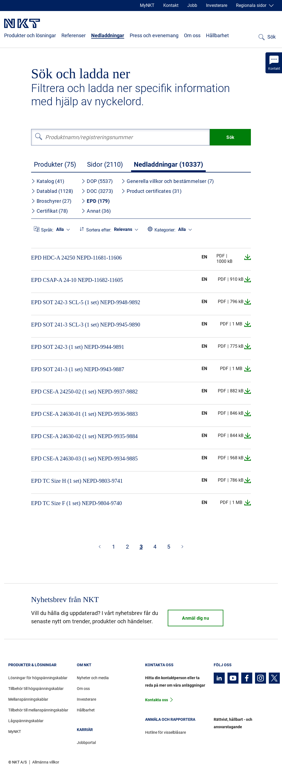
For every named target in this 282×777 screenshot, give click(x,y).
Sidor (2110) (105, 164)
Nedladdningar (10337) (168, 164)
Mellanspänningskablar (28, 699)
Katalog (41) (47, 181)
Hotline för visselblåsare (165, 732)
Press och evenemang (154, 35)
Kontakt (170, 5)
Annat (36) (96, 211)
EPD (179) (95, 201)
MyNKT (147, 5)
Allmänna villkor (45, 762)
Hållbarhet (217, 35)
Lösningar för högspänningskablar (37, 678)
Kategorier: (164, 230)
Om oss (192, 35)
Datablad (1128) (52, 191)
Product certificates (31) (151, 191)
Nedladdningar (107, 35)
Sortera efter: (98, 230)
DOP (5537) (97, 181)
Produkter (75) (55, 164)
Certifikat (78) (49, 211)
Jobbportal (86, 742)
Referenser (73, 35)
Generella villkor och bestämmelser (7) (167, 181)
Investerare (216, 5)
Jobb (192, 5)
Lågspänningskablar (26, 721)
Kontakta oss (156, 700)
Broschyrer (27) (51, 201)
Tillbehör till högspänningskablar (36, 688)
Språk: (47, 230)
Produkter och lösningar (30, 35)
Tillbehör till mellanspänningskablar (38, 710)
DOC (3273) (97, 191)
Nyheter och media (93, 678)
